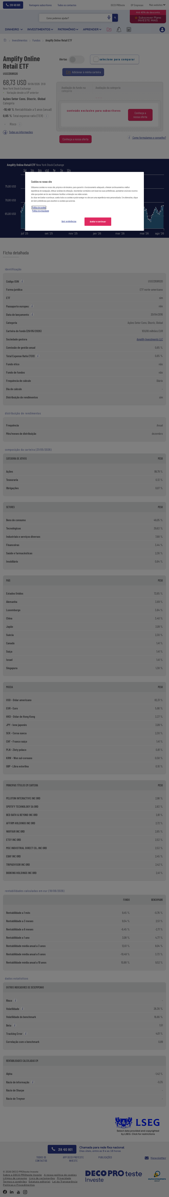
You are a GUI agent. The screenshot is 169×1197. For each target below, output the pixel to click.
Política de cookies (39, 207)
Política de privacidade (40, 211)
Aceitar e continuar (98, 221)
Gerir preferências (69, 221)
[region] (84, 201)
